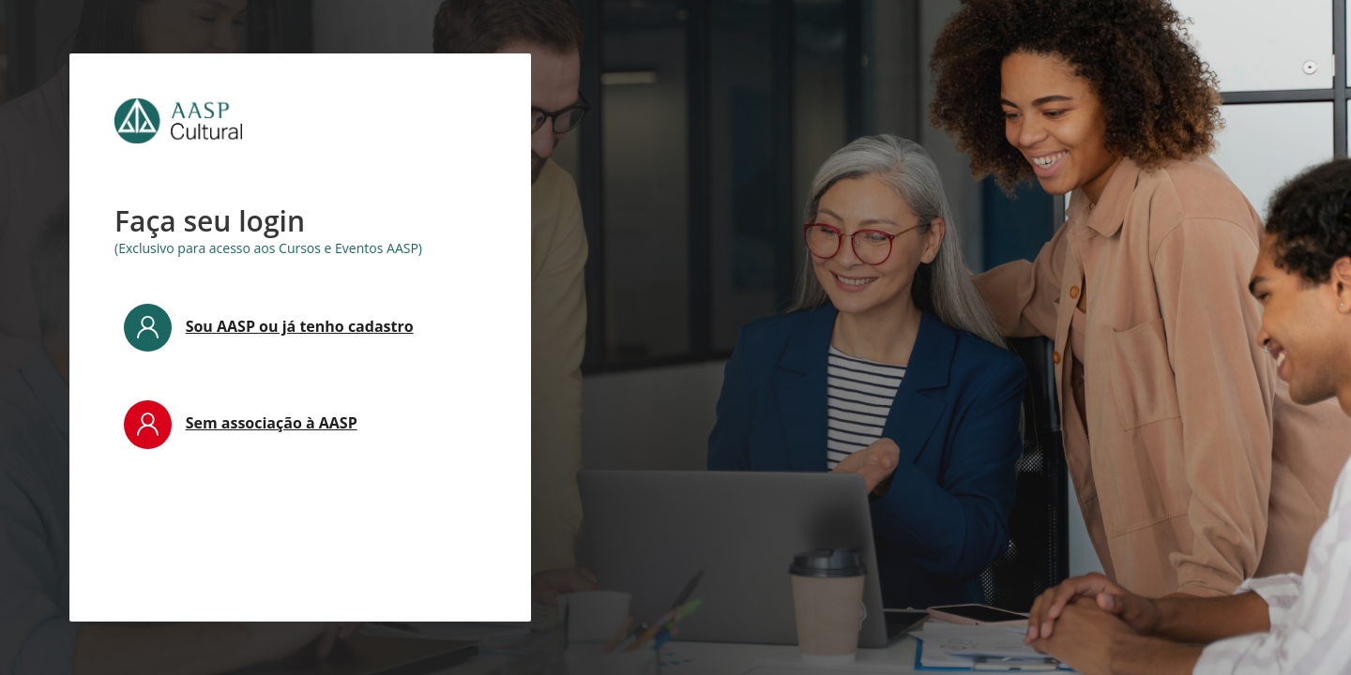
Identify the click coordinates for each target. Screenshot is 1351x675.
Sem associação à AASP (271, 422)
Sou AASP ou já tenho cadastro (300, 326)
